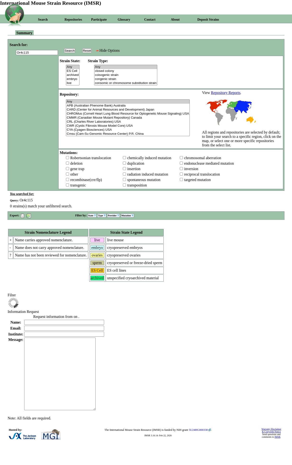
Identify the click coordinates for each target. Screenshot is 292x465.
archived (72, 75)
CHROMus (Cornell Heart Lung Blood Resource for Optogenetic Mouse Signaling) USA (128, 114)
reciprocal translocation (202, 174)
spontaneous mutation (143, 180)
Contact (149, 19)
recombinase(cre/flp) (86, 180)
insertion (133, 169)
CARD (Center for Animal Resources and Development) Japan (128, 110)
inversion (191, 169)
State (92, 215)
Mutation (127, 215)
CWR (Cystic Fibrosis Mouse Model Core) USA (128, 126)
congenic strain (125, 79)
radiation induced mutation (147, 174)
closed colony (125, 71)
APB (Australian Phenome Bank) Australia (128, 106)
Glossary (124, 19)
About (175, 19)
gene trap (77, 169)
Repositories (73, 19)
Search (43, 19)
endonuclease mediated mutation (209, 163)
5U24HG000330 (198, 444)
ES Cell (72, 71)
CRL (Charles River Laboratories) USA (128, 122)
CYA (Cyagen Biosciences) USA (128, 130)
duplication (135, 163)
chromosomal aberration (202, 158)
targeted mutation (197, 180)
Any (72, 67)
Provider (113, 215)
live (72, 83)
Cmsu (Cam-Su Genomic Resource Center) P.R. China (128, 134)
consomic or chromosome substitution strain (125, 83)
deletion (76, 163)
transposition (137, 185)
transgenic (78, 185)
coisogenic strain (125, 75)
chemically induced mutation (149, 158)
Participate (99, 19)
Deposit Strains (208, 19)
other (74, 174)
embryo (72, 79)
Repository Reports (225, 93)
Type (101, 215)
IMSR (277, 451)
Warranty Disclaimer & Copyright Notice (271, 444)
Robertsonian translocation (90, 158)
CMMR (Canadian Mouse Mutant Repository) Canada (128, 118)
